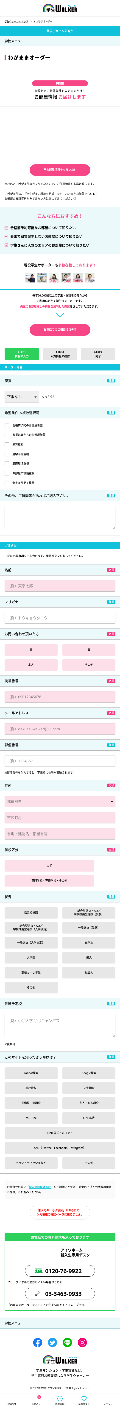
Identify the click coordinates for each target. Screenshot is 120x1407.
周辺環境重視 (20, 464)
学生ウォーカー (60, 1359)
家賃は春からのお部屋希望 (28, 435)
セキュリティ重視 (23, 483)
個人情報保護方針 (40, 1187)
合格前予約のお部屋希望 (27, 425)
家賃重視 (17, 444)
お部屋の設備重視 (23, 473)
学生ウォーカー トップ (16, 21)
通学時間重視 (20, 454)
